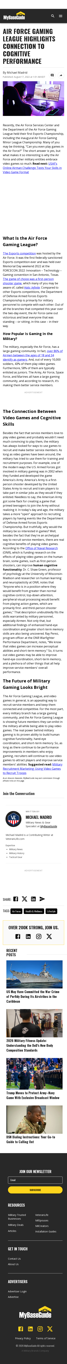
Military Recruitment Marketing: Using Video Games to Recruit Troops (32, 768)
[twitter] (24, 899)
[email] (42, 899)
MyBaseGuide (48, 826)
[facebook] (15, 899)
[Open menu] (60, 16)
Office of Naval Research (41, 548)
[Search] (52, 16)
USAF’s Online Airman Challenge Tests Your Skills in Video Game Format (32, 168)
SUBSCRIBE (35, 1190)
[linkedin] (33, 899)
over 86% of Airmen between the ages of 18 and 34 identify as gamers (33, 355)
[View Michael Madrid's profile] (13, 819)
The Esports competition (19, 253)
